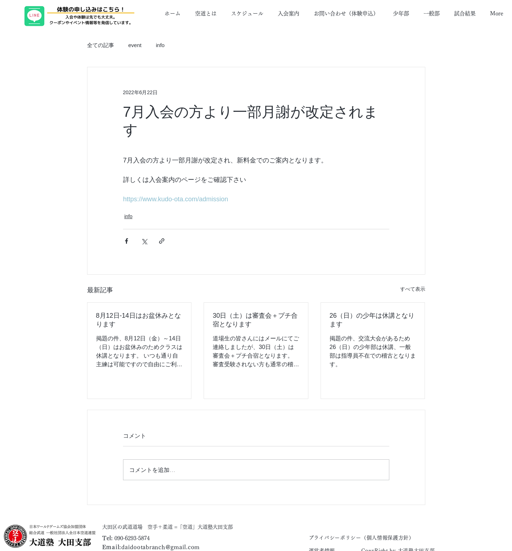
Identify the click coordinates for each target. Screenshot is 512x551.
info (160, 45)
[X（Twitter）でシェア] (144, 241)
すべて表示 (412, 289)
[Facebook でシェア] (126, 241)
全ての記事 (100, 45)
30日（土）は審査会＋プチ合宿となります (255, 320)
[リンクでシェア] (161, 241)
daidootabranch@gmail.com (160, 547)
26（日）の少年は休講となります (372, 320)
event (135, 45)
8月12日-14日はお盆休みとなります (138, 320)
